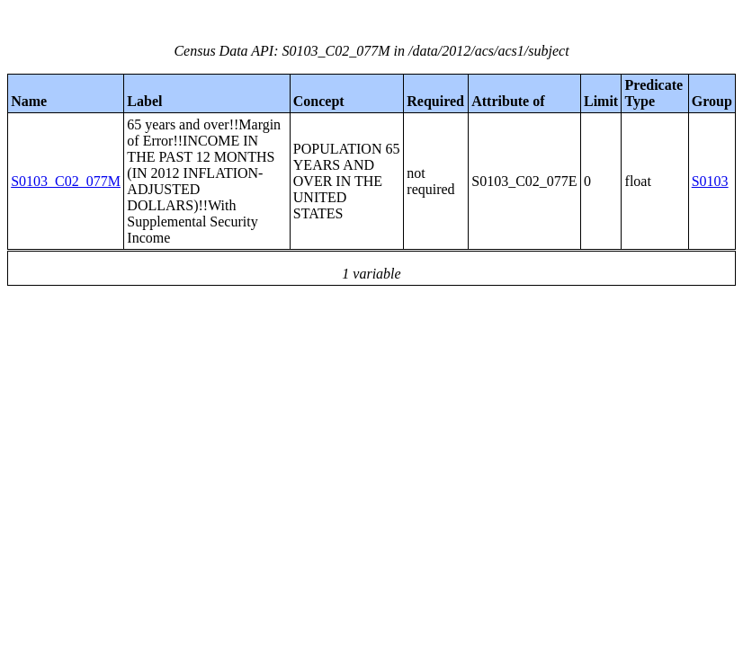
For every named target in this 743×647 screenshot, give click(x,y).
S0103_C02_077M (66, 181)
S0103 (710, 181)
